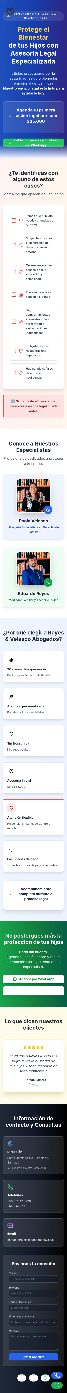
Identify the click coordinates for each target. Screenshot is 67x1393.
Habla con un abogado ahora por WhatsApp (33, 143)
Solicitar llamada (34, 990)
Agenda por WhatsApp (33, 978)
